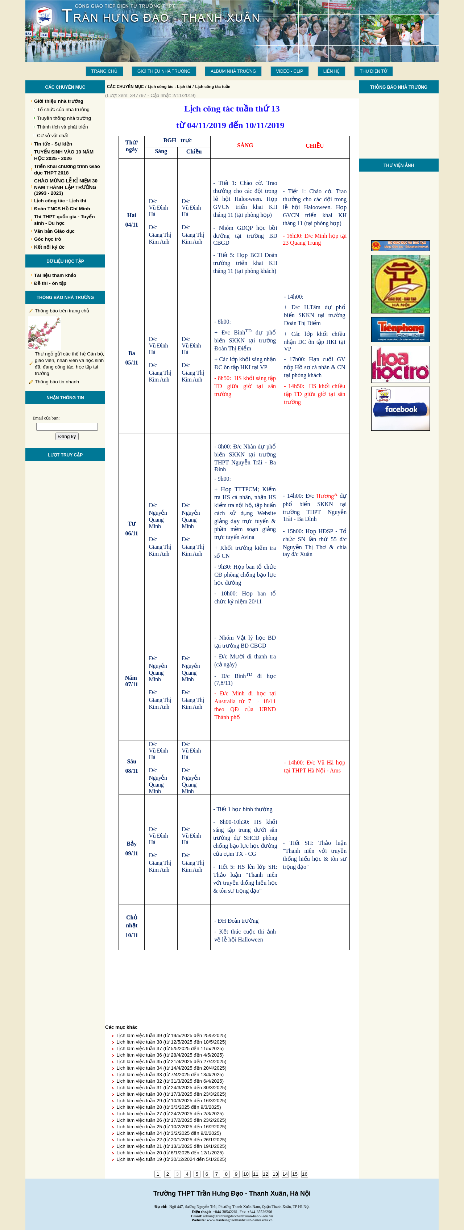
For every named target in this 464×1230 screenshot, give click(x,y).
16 (304, 1174)
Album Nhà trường (233, 71)
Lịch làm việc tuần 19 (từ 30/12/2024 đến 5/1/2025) (171, 1159)
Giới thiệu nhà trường (164, 71)
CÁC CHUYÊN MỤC (125, 86)
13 (275, 1174)
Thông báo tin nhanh (57, 381)
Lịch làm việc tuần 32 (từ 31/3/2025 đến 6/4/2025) (170, 1081)
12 (265, 1174)
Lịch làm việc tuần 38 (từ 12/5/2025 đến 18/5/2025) (171, 1042)
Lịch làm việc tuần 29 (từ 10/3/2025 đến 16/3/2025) (171, 1100)
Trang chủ (104, 71)
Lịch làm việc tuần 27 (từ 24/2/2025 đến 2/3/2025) (170, 1113)
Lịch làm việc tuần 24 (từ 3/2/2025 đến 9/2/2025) (168, 1133)
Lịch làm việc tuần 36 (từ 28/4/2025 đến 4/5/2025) (170, 1055)
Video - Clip (289, 71)
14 (285, 1174)
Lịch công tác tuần (212, 86)
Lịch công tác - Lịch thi (169, 86)
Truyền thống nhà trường (64, 118)
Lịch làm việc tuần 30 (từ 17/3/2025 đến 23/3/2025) (171, 1094)
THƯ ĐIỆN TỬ (373, 71)
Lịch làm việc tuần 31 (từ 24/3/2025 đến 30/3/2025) (171, 1087)
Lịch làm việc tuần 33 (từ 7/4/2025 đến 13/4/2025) (170, 1074)
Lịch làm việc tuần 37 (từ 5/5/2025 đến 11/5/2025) (170, 1048)
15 (295, 1174)
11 (255, 1174)
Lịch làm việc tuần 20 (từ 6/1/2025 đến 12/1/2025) (170, 1152)
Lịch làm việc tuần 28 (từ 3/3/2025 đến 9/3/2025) (168, 1107)
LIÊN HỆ (331, 71)
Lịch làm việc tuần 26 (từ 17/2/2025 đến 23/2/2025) (171, 1120)
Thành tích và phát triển (62, 127)
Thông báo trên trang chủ (62, 310)
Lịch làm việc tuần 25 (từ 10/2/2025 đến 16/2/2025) (171, 1126)
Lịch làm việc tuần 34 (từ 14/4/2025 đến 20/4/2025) (171, 1068)
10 (246, 1174)
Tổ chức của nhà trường (63, 109)
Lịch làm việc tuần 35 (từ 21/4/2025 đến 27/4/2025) (171, 1061)
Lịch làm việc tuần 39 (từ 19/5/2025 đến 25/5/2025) (171, 1035)
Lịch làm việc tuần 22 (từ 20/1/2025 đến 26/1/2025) (171, 1139)
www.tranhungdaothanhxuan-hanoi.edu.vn (240, 1220)
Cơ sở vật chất (52, 135)
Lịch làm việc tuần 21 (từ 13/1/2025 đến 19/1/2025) (171, 1146)
